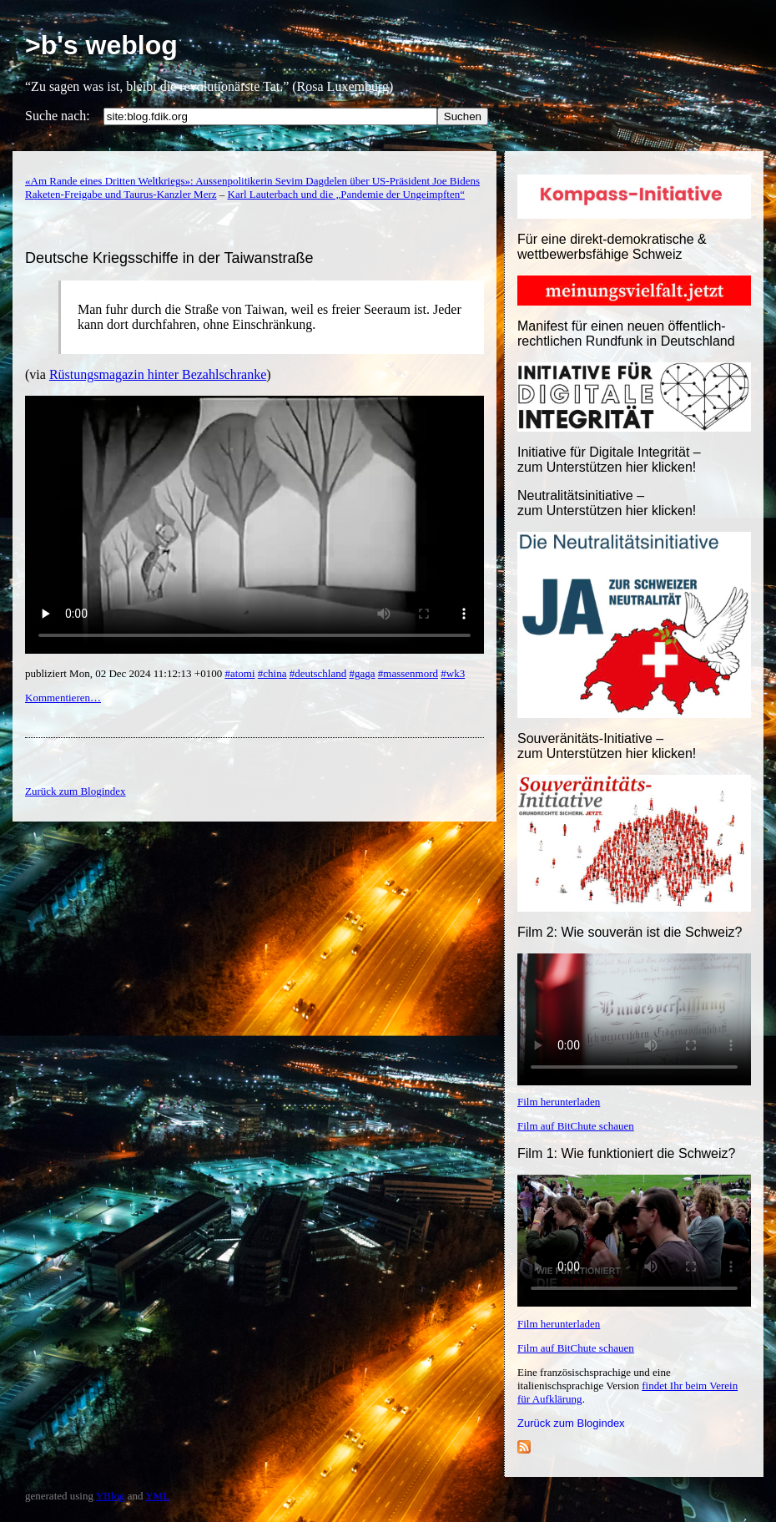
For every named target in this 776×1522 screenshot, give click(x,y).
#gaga (362, 673)
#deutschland (318, 673)
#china (272, 673)
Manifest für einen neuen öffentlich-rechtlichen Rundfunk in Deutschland (626, 333)
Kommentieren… (63, 697)
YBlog (110, 1495)
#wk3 (453, 673)
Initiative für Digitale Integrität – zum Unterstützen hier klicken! (609, 459)
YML (157, 1495)
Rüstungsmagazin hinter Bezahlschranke (157, 374)
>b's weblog (101, 45)
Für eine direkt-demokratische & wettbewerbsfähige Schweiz (612, 246)
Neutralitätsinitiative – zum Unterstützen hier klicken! (606, 503)
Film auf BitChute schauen (575, 1126)
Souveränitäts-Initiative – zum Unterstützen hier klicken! (606, 746)
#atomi (239, 673)
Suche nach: (57, 116)
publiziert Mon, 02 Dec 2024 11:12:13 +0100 (124, 673)
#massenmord (408, 673)
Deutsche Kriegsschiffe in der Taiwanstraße (169, 258)
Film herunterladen (558, 1101)
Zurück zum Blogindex (571, 1423)
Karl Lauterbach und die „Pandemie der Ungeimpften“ (346, 194)
